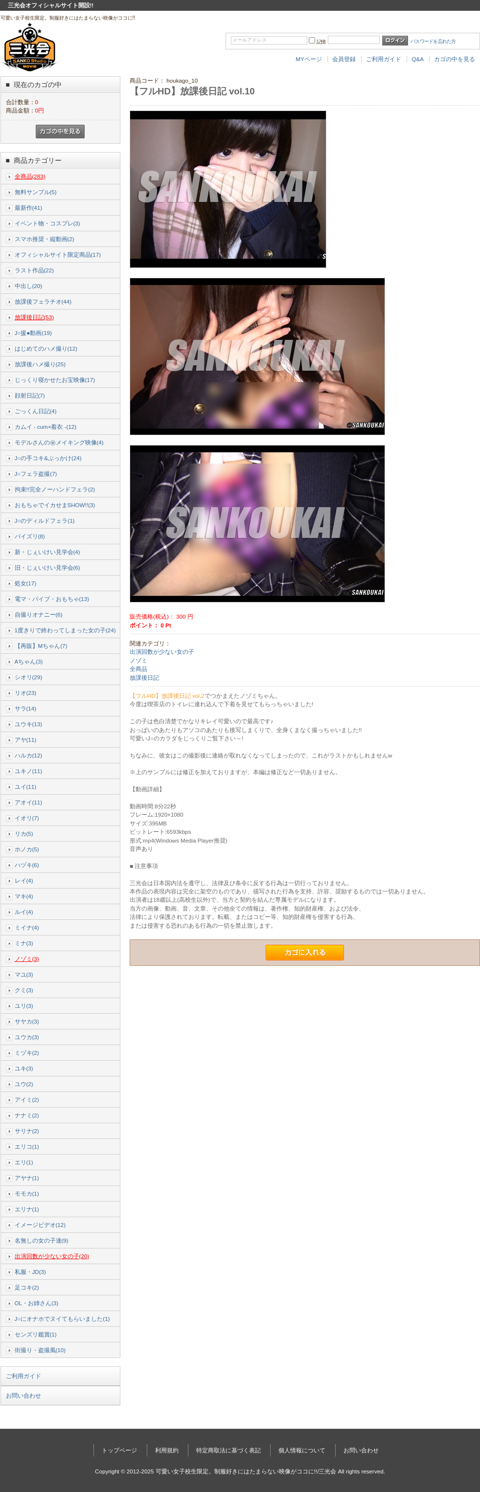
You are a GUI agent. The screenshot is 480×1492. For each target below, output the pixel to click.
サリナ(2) (27, 1131)
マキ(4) (24, 896)
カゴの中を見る (454, 59)
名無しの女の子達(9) (42, 1240)
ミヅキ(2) (27, 1052)
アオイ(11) (29, 802)
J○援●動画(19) (33, 333)
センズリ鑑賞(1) (36, 1334)
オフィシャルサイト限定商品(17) (58, 254)
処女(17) (26, 583)
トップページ (119, 1450)
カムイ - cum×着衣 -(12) (46, 426)
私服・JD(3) (30, 1272)
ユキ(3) (24, 1068)
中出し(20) (29, 286)
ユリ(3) (24, 1005)
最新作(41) (29, 207)
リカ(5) (24, 833)
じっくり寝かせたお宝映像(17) (55, 380)
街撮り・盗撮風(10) (40, 1350)
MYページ (308, 59)
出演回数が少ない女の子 (162, 651)
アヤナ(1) (27, 1178)
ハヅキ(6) (27, 865)
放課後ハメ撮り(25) (40, 364)
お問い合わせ (23, 1395)
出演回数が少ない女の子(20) (52, 1256)
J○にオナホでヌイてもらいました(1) (62, 1318)
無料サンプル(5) (36, 192)
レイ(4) (24, 880)
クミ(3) (24, 990)
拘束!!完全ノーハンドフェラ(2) (55, 489)
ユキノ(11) (29, 771)
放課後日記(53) (34, 317)
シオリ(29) (29, 677)
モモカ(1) (27, 1193)
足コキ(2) (27, 1287)
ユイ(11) (26, 786)
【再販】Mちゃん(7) (41, 646)
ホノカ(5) (27, 849)
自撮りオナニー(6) (39, 614)
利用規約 (167, 1450)
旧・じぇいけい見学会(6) (47, 567)
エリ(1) (24, 1162)
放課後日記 (144, 677)
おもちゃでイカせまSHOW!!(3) (55, 505)
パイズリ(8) (30, 536)
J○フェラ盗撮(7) (36, 473)
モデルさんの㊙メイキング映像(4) (59, 442)
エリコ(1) (27, 1146)
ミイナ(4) (27, 927)
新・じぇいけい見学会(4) (47, 552)
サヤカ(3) (27, 1021)
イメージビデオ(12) (40, 1225)
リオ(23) (26, 693)
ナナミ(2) (27, 1115)
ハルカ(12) (29, 755)
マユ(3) (24, 974)
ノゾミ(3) (27, 959)
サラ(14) (26, 708)
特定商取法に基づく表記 (228, 1450)
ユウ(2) (24, 1084)
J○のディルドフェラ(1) (45, 520)
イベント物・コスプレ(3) (47, 223)
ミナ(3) (24, 943)
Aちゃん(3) (29, 661)
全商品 (138, 669)
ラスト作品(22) (34, 270)
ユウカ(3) (27, 1037)
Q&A (417, 59)
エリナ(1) (27, 1209)
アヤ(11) (26, 739)
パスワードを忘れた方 (433, 41)
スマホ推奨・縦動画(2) (44, 239)
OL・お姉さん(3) (37, 1303)
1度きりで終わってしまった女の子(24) (65, 630)
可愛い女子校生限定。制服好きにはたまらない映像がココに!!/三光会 (246, 1471)
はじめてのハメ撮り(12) (46, 348)
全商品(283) (30, 176)
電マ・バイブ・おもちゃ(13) (52, 599)
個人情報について (301, 1450)
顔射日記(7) (30, 395)
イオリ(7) (27, 818)
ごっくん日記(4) (36, 411)
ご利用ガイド (383, 59)
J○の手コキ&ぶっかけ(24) (48, 458)
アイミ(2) (27, 1099)
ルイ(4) (24, 912)
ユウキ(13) (29, 724)
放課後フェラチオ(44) (43, 301)
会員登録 (344, 59)
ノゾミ (138, 660)
